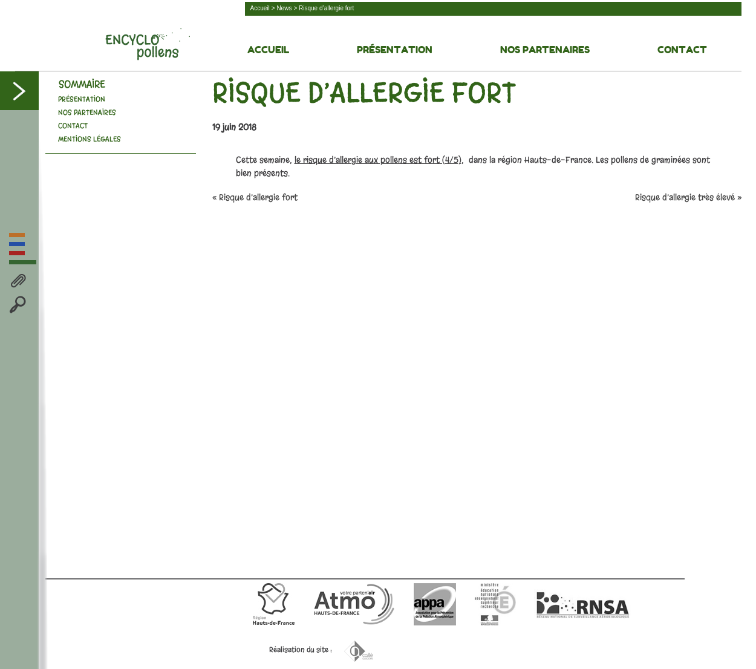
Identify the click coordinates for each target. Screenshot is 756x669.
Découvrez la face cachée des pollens (147, 44)
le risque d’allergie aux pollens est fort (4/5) (378, 160)
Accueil (260, 8)
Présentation (394, 50)
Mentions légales (89, 139)
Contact (682, 50)
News (284, 8)
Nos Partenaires (545, 50)
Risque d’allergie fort (258, 197)
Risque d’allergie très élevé (685, 197)
